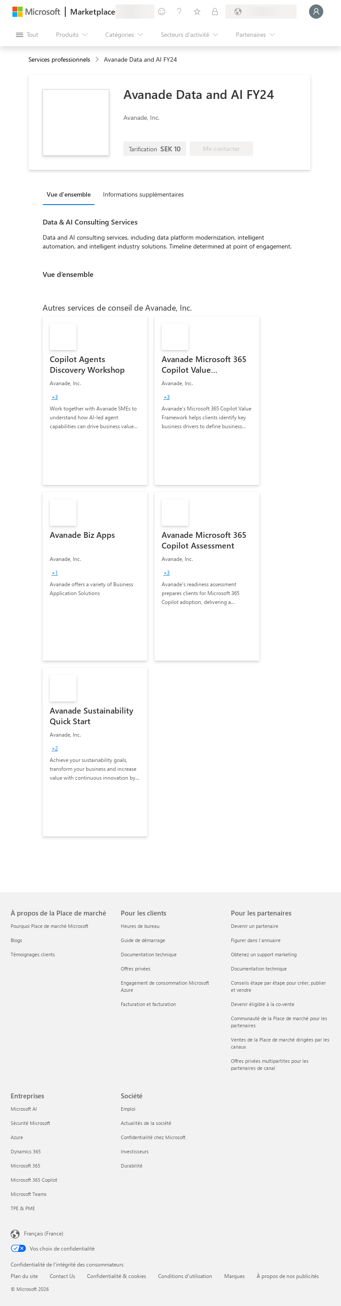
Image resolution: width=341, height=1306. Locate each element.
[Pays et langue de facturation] (261, 11)
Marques (234, 1275)
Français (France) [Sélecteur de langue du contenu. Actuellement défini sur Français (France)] (43, 1233)
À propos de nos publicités (288, 1275)
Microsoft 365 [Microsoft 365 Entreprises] (25, 1165)
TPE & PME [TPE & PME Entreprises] (23, 1208)
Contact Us (62, 1275)
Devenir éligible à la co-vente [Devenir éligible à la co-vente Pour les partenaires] (262, 1004)
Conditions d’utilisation (185, 1275)
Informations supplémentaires (143, 194)
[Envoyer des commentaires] (162, 11)
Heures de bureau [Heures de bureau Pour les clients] (140, 926)
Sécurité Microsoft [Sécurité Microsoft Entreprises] (30, 1123)
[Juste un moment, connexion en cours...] (316, 11)
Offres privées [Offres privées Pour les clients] (136, 968)
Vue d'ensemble (69, 194)
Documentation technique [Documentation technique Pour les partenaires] (259, 968)
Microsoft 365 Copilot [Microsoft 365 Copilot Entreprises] (34, 1179)
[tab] (71, 194)
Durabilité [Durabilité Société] (132, 1165)
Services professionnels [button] (59, 59)
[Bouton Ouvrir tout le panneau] (27, 34)
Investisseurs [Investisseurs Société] (135, 1151)
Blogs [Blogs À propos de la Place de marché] (16, 940)
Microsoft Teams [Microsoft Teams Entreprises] (29, 1194)
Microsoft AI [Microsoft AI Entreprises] (24, 1108)
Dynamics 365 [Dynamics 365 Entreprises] (26, 1151)
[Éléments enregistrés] (197, 11)
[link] (95, 400)
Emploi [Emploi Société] (128, 1108)
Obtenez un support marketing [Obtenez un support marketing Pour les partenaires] (264, 954)
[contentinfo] (98, 59)
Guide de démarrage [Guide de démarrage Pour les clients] (143, 940)
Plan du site (24, 1275)
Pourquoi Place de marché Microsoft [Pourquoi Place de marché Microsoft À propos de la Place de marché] (49, 926)
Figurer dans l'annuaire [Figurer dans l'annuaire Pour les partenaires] (256, 940)
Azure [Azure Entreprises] (17, 1137)
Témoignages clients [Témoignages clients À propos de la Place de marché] (33, 954)
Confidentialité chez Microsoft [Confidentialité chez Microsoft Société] (153, 1137)
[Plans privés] (215, 11)
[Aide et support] (179, 11)
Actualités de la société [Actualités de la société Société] (146, 1123)
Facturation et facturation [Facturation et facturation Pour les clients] (148, 1004)
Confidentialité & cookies (116, 1275)
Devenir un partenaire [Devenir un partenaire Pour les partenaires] (254, 926)
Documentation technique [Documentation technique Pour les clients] (149, 954)
